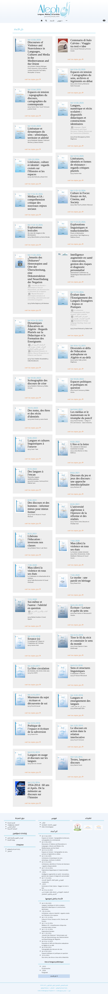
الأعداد (52, 20)
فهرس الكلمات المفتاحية (49, 824)
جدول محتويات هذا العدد (33, 79)
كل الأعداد (54, 976)
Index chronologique (47, 827)
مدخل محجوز (63, 990)
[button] (46, 20)
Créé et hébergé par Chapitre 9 (46, 990)
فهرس (60, 20)
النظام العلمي (11, 827)
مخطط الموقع (44, 988)
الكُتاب (43, 822)
